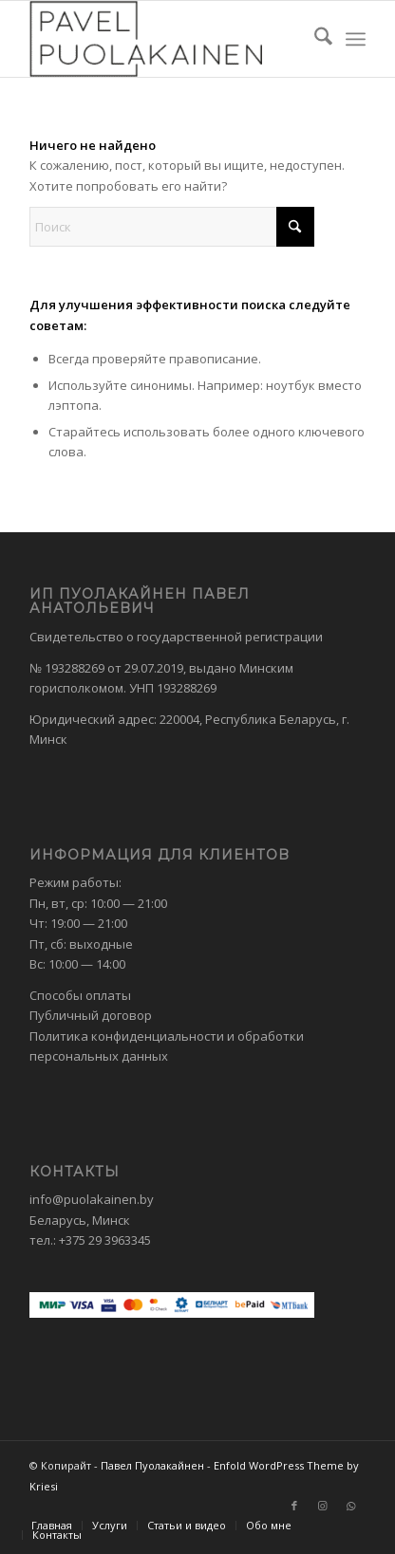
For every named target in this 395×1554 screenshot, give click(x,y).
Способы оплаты (80, 995)
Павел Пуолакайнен (152, 1465)
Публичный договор (90, 1015)
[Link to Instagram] (323, 1505)
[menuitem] (313, 39)
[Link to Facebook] (294, 1505)
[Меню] (356, 39)
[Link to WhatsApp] (351, 1505)
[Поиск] (313, 39)
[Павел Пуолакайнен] (163, 39)
